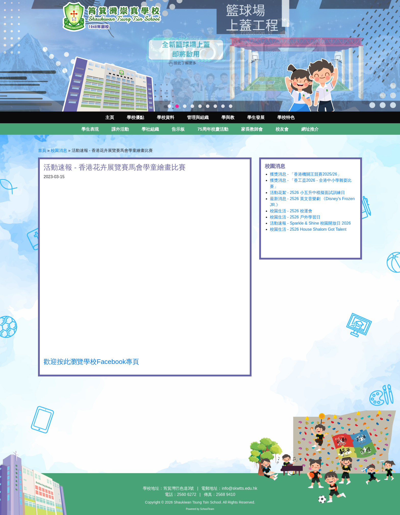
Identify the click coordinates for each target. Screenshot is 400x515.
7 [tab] (215, 106)
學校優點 (135, 117)
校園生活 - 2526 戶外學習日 (295, 217)
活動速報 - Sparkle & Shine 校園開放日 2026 (310, 223)
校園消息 (59, 150)
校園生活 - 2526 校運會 (291, 211)
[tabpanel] (200, 56)
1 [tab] (169, 106)
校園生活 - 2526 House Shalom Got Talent (308, 229)
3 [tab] (184, 106)
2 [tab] (177, 106)
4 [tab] (192, 106)
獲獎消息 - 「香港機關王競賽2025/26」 (305, 174)
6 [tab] (207, 106)
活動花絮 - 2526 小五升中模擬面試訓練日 (307, 192)
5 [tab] (200, 106)
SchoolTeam (207, 509)
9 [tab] (230, 106)
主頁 (109, 117)
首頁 (42, 150)
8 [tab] (223, 106)
